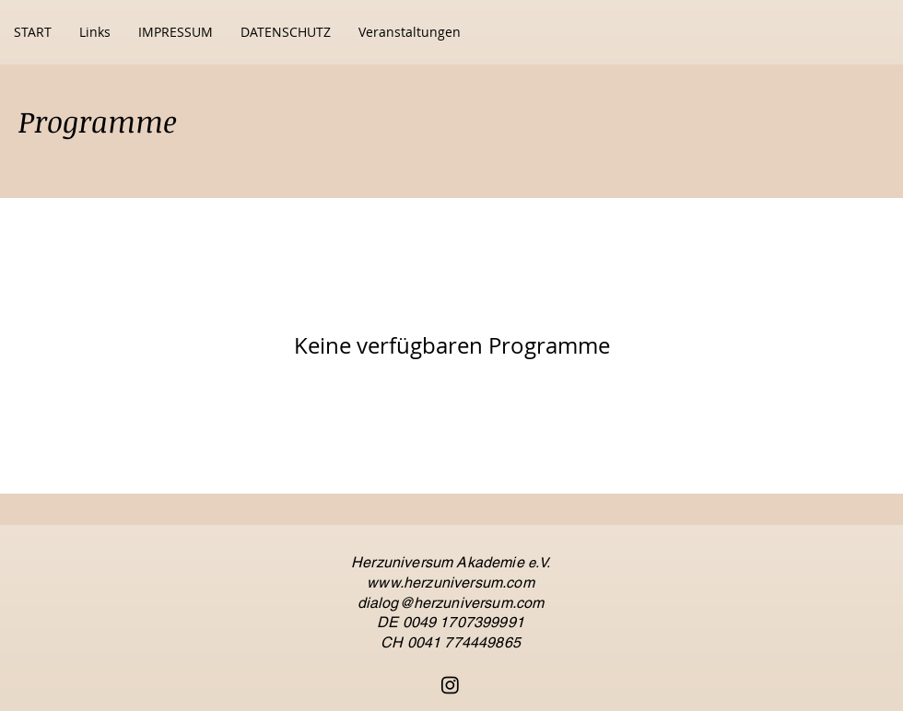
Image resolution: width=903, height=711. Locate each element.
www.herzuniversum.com (450, 582)
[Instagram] (450, 684)
